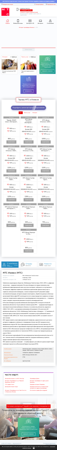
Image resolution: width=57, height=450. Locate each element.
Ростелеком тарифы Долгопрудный (38, 390)
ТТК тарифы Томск (9, 384)
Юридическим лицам (7, 4)
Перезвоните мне (51, 4)
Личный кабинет (39, 4)
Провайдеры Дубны (34, 378)
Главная (8, 21)
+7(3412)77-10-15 (26, 10)
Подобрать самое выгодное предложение (28, 108)
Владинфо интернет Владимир (37, 384)
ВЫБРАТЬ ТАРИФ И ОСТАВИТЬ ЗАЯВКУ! (44, 1)
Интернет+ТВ (30, 21)
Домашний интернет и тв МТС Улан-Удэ (14, 378)
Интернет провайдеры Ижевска (26, 27)
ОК (33, 448)
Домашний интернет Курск (11, 386)
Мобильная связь (18, 21)
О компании (50, 21)
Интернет (40, 21)
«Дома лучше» (28, 49)
